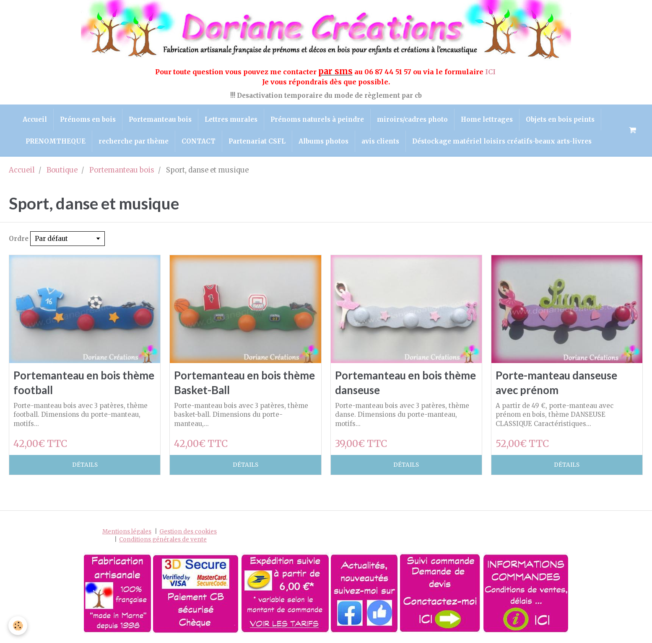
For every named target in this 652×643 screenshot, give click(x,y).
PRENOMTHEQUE (56, 141)
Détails (85, 464)
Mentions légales (126, 531)
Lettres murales (231, 119)
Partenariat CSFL (257, 141)
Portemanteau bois (160, 119)
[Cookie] (17, 625)
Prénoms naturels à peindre (317, 119)
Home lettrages (487, 119)
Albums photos (323, 141)
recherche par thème (134, 141)
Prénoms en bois (88, 119)
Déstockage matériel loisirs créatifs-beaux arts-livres (502, 141)
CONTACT (199, 141)
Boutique (62, 170)
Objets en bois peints (560, 119)
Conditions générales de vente (163, 539)
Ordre (19, 239)
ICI (491, 72)
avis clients (380, 141)
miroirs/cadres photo (412, 119)
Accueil (35, 119)
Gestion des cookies (188, 531)
